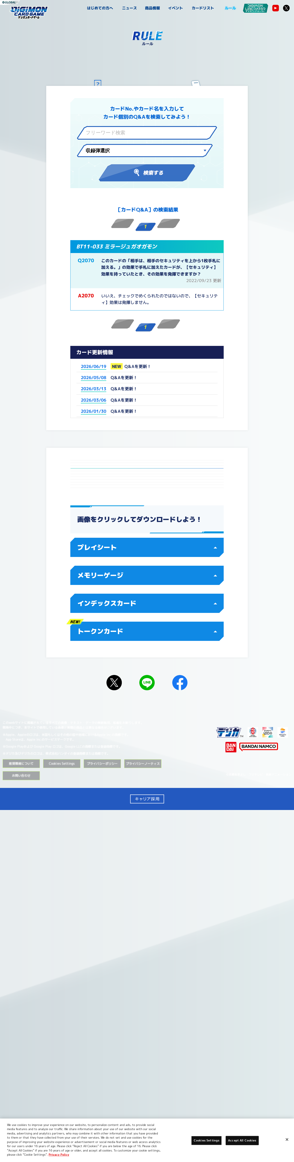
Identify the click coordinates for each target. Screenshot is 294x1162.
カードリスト (203, 7)
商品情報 (152, 7)
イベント (175, 7)
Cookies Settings (62, 1115)
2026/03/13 (93, 389)
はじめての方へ (100, 7)
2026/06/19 (93, 366)
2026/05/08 (93, 377)
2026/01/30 (93, 411)
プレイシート (147, 899)
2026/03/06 (93, 400)
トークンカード (147, 983)
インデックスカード (147, 955)
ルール (230, 7)
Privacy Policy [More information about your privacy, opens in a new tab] (59, 1155)
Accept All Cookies (242, 1140)
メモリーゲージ (147, 927)
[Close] (287, 1139)
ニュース (129, 7)
